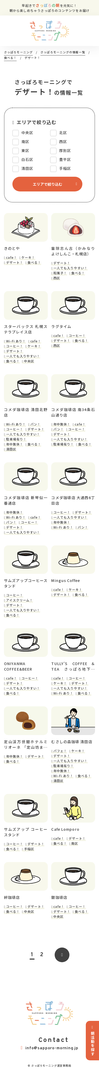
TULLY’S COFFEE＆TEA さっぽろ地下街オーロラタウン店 (73, 672)
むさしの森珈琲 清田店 (71, 748)
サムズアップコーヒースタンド (26, 588)
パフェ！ (60, 757)
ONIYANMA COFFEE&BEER (18, 672)
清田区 (11, 452)
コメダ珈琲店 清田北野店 (26, 415)
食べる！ (34, 263)
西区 (56, 279)
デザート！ (14, 263)
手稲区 (29, 856)
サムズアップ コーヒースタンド (26, 839)
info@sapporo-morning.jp (49, 1057)
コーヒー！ (14, 348)
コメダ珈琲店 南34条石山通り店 (73, 415)
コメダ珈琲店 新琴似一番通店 (26, 504)
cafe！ (11, 258)
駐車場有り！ (16, 442)
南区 (74, 851)
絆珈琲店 (12, 906)
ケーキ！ (28, 258)
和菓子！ (60, 274)
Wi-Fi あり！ (16, 343)
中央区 (29, 363)
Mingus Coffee (65, 585)
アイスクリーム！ (19, 605)
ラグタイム (61, 328)
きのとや (12, 249)
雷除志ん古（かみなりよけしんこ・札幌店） (73, 252)
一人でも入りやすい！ (70, 269)
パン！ (35, 427)
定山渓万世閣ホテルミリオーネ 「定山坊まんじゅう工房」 (26, 751)
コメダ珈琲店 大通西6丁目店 (73, 504)
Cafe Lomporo (65, 836)
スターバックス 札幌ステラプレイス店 (26, 331)
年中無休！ (14, 447)
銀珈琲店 (59, 906)
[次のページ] (62, 963)
